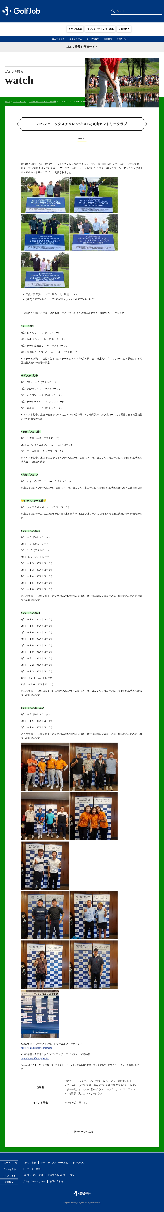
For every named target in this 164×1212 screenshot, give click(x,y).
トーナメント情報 (32, 1169)
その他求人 (124, 29)
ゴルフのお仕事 (9, 1163)
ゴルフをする (75, 39)
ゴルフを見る (58, 39)
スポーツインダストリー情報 (42, 101)
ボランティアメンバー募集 (100, 29)
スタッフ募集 (75, 29)
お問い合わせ (123, 39)
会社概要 (108, 39)
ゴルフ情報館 (93, 39)
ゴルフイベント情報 (33, 1175)
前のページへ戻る (83, 1131)
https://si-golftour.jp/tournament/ (36, 1047)
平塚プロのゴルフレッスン (61, 1175)
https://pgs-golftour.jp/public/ (35, 1058)
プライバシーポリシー (34, 1181)
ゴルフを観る (19, 101)
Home (7, 101)
